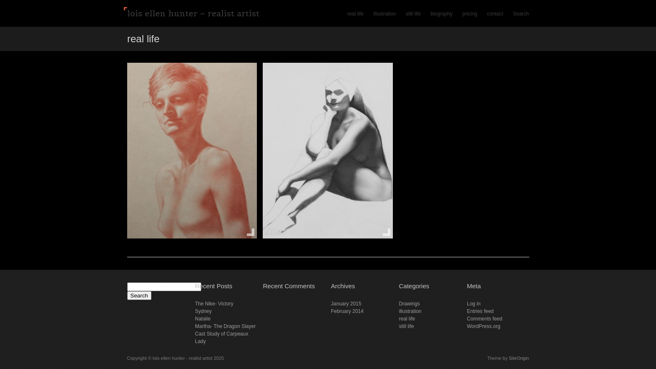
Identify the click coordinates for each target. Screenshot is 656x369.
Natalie (202, 319)
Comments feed (484, 319)
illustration (384, 14)
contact (495, 14)
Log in (474, 304)
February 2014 (347, 311)
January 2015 (346, 304)
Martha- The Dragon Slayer (225, 326)
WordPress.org (483, 326)
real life (355, 14)
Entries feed (480, 311)
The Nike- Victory (214, 304)
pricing (469, 14)
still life (413, 14)
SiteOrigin (519, 358)
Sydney (203, 311)
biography (441, 14)
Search (521, 14)
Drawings (409, 304)
